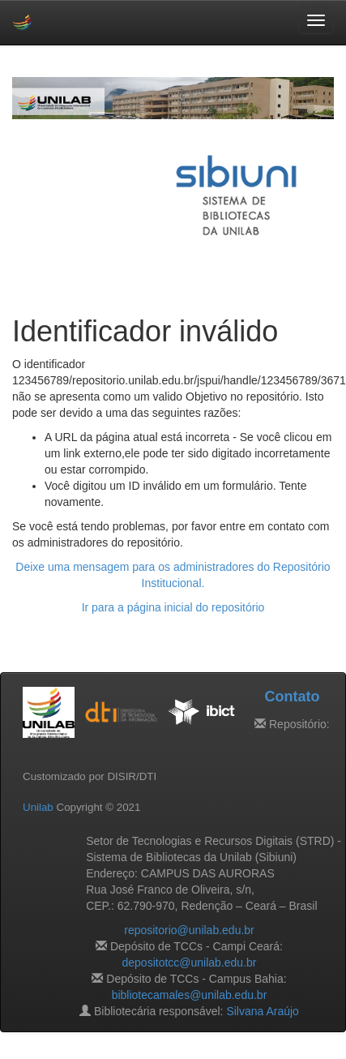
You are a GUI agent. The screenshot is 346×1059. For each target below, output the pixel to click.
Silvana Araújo (262, 1011)
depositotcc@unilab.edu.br (189, 962)
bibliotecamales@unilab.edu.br (189, 994)
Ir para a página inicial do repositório (173, 607)
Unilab (38, 807)
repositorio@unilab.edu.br (189, 930)
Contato (291, 696)
